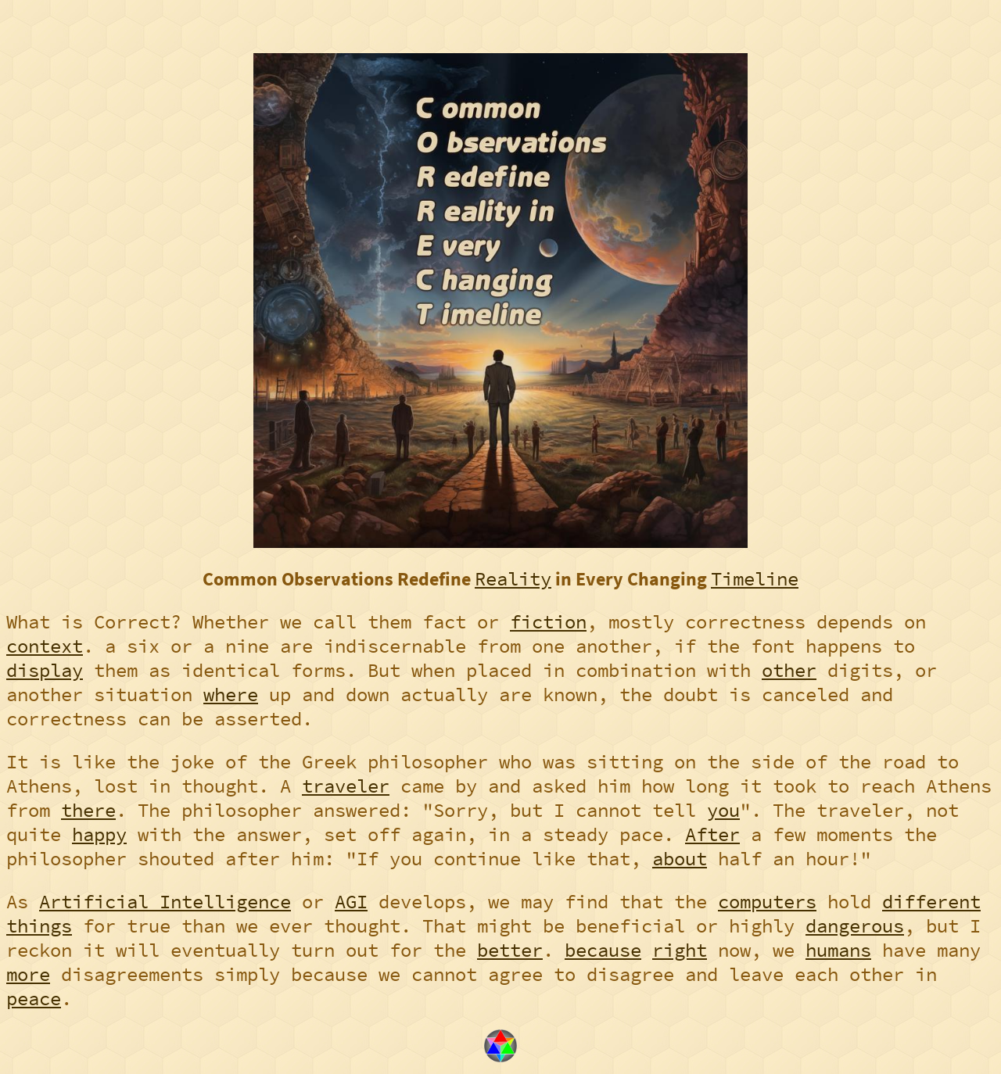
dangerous (854, 926)
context (44, 646)
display (44, 670)
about (679, 859)
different (931, 902)
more (28, 974)
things (39, 926)
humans (838, 950)
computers (767, 902)
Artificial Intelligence (165, 902)
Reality (513, 579)
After (712, 834)
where (230, 694)
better (510, 950)
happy (99, 834)
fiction (548, 622)
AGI (351, 902)
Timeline (754, 579)
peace (33, 998)
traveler (345, 786)
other (789, 670)
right (679, 950)
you (723, 810)
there (88, 810)
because (603, 950)
